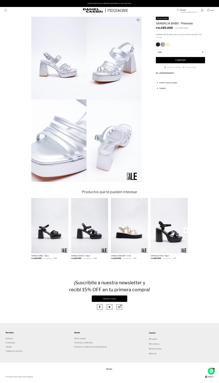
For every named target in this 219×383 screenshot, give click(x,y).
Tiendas (9, 347)
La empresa (10, 343)
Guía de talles (191, 67)
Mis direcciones (155, 349)
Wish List (152, 354)
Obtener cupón (109, 299)
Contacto (9, 338)
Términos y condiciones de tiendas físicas (90, 347)
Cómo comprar (80, 338)
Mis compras (154, 344)
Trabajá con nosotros (14, 351)
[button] (187, 10)
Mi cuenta (153, 339)
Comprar (180, 60)
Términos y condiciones (83, 343)
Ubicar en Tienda (174, 67)
